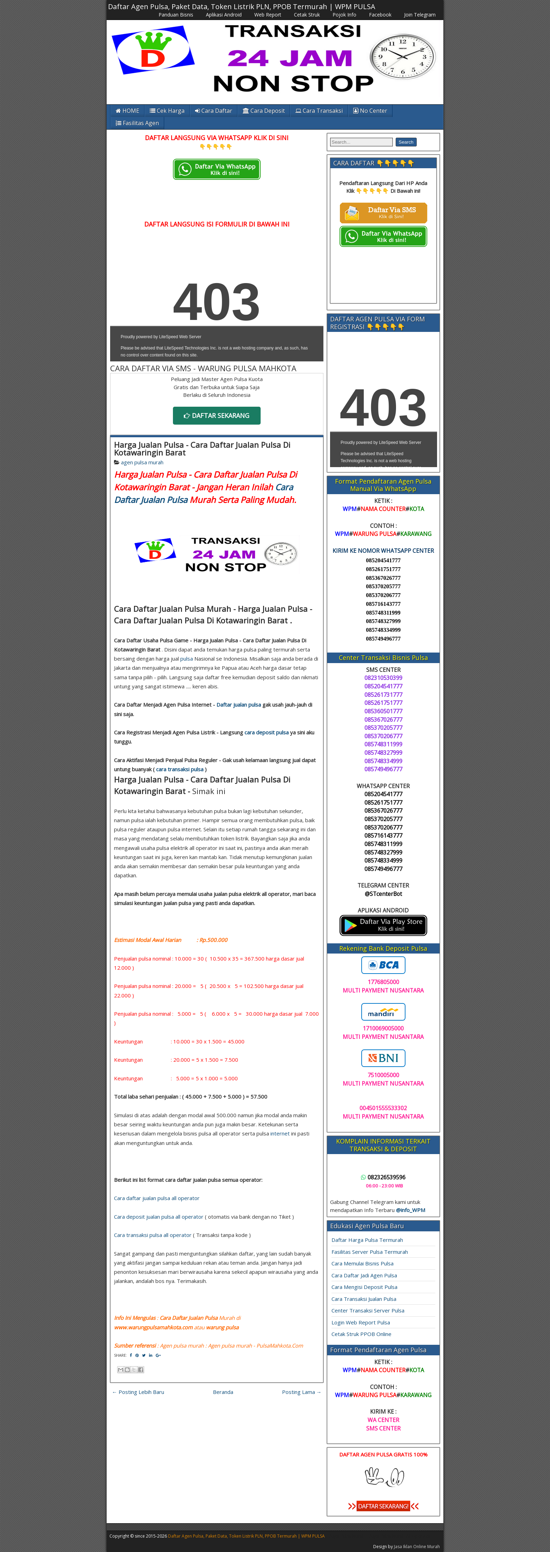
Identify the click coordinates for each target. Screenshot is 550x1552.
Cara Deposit (264, 110)
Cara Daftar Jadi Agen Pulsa (364, 1275)
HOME (127, 110)
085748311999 (383, 612)
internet (280, 1133)
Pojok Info (344, 14)
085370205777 (383, 586)
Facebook (380, 14)
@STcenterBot (383, 894)
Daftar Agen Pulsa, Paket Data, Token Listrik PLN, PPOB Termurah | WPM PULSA (241, 6)
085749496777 (383, 638)
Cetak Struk (307, 14)
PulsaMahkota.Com (279, 1345)
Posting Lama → (302, 1391)
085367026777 (383, 578)
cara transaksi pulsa (179, 769)
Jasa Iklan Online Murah (417, 1547)
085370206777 (383, 595)
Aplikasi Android (224, 14)
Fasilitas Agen (137, 123)
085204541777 (383, 560)
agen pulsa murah (142, 462)
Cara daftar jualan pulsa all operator (157, 1197)
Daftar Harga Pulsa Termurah (367, 1239)
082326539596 (383, 1177)
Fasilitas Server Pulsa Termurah (369, 1251)
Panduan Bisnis (176, 14)
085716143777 (383, 604)
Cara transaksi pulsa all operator (153, 1234)
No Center (370, 110)
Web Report (267, 14)
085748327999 (383, 621)
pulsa (186, 658)
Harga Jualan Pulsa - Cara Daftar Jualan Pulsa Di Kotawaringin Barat (202, 448)
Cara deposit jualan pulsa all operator (158, 1216)
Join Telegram (420, 14)
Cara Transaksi (319, 110)
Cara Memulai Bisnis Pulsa (362, 1263)
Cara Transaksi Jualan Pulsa (363, 1298)
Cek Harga (167, 110)
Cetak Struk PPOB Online (361, 1333)
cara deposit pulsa (266, 732)
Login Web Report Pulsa (360, 1322)
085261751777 (383, 569)
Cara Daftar (213, 110)
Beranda (223, 1391)
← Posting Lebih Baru (138, 1391)
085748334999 (383, 630)
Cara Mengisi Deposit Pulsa (364, 1286)
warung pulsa (222, 1327)
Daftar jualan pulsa (238, 704)
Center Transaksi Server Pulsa (367, 1310)
